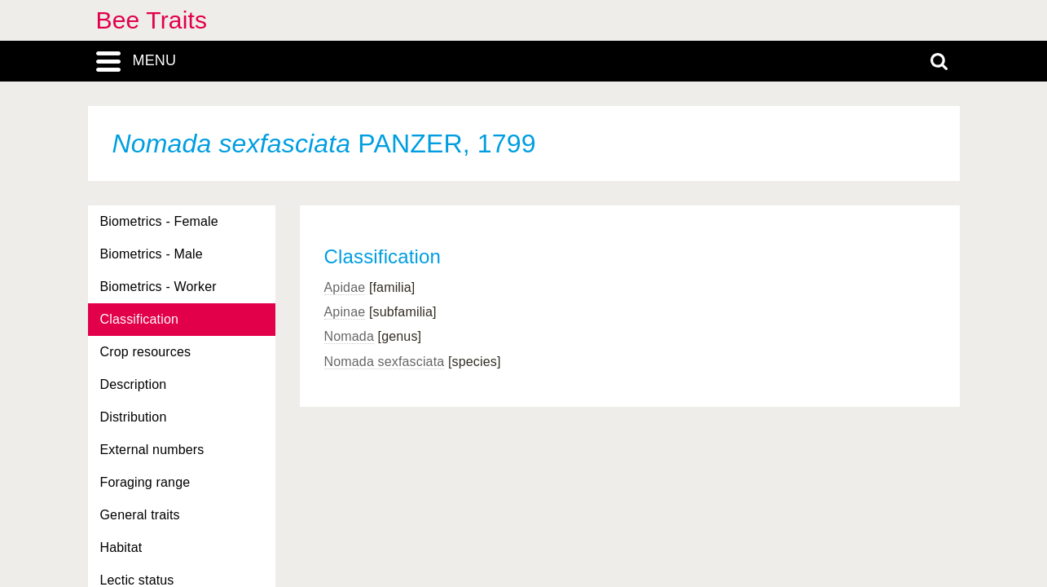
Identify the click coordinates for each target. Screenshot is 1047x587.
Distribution (133, 417)
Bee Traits (152, 20)
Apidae (345, 287)
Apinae (345, 312)
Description (133, 384)
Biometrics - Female (159, 221)
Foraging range (145, 482)
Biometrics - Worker (158, 287)
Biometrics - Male (151, 254)
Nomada (349, 336)
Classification (139, 319)
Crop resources (145, 352)
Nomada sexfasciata (384, 362)
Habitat (121, 547)
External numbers (152, 450)
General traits (140, 515)
